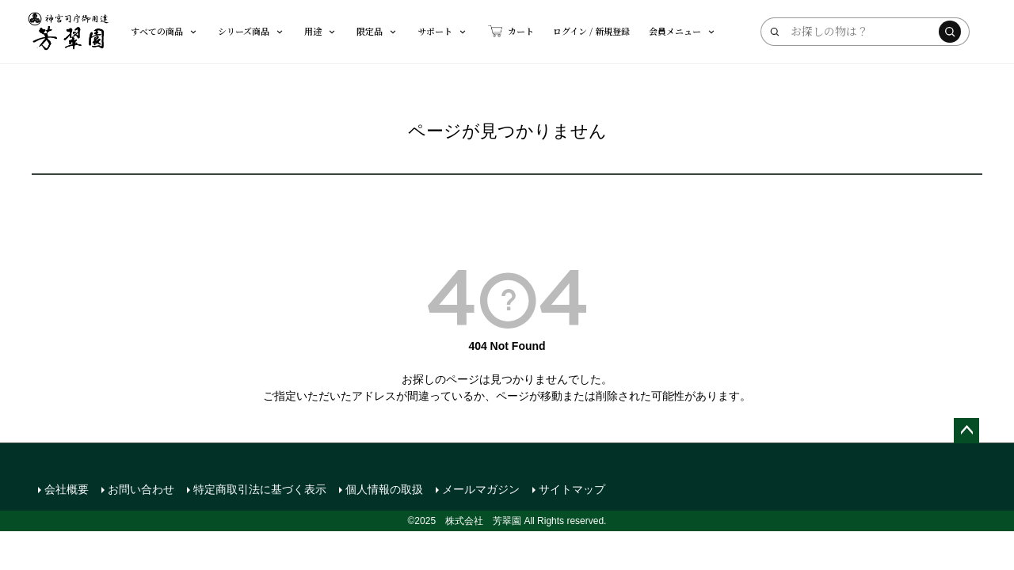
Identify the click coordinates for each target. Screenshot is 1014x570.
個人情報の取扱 (384, 489)
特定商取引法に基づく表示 (259, 489)
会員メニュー (683, 31)
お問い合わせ (141, 489)
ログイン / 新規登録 (591, 31)
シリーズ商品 (251, 31)
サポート (442, 31)
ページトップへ (966, 430)
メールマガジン (481, 489)
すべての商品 (165, 31)
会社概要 (66, 489)
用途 (320, 31)
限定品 (377, 31)
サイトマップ (572, 489)
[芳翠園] (68, 31)
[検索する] (950, 32)
